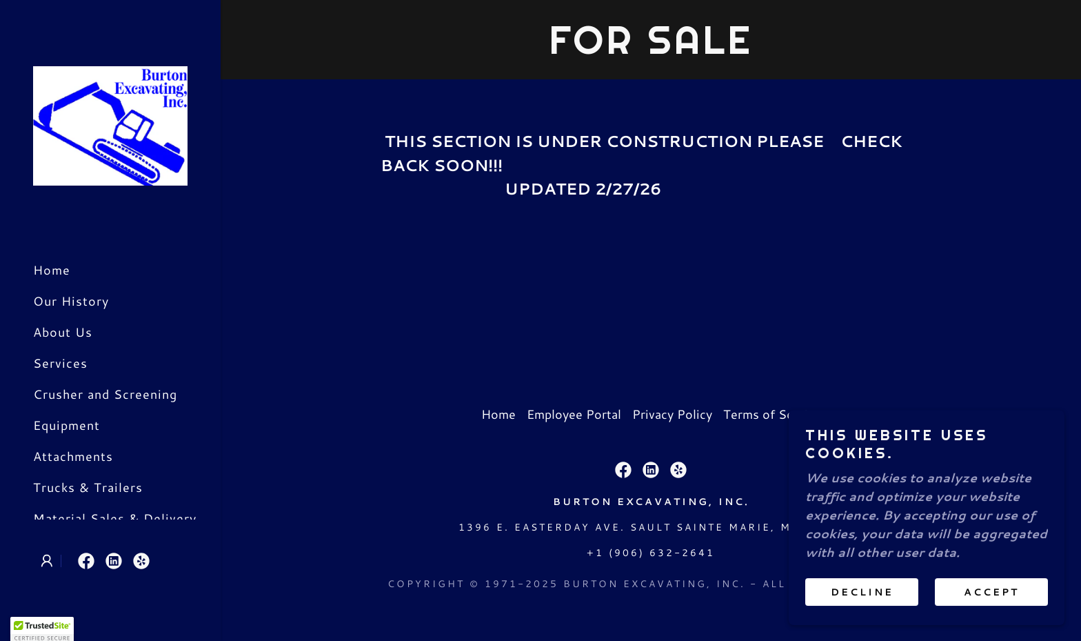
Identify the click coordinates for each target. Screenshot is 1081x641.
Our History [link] (71, 301)
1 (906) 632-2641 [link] (655, 553)
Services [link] (60, 363)
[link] (110, 124)
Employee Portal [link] (574, 414)
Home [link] (51, 270)
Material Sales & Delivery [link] (114, 518)
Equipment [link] (66, 425)
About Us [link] (62, 332)
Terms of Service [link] (772, 414)
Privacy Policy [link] (672, 414)
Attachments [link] (73, 456)
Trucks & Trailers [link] (88, 487)
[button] (47, 561)
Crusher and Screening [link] (105, 394)
